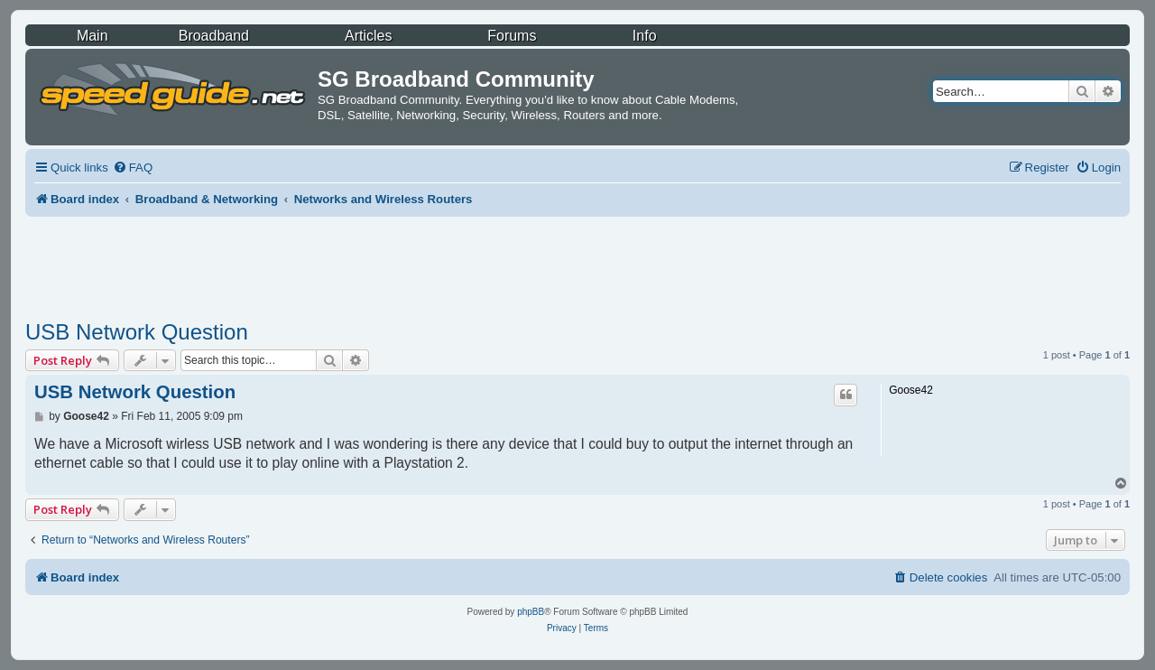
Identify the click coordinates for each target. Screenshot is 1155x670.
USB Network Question (136, 332)
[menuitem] (132, 167)
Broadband (214, 35)
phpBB (530, 612)
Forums (511, 35)
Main (92, 35)
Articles (368, 35)
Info (645, 35)
